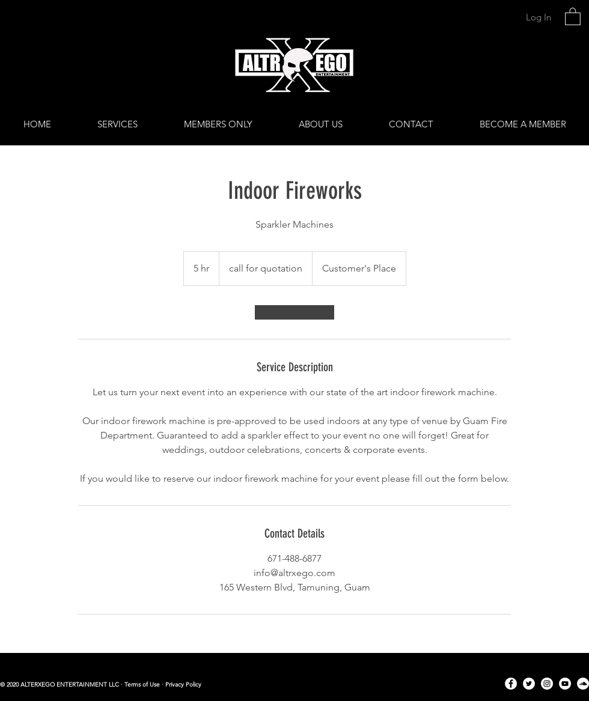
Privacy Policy (183, 684)
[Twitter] (529, 684)
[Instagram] (547, 684)
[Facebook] (511, 684)
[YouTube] (565, 684)
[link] (573, 16)
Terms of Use (142, 684)
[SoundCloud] (583, 684)
